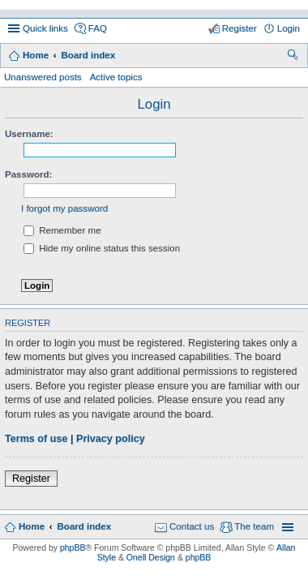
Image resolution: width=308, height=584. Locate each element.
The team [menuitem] (254, 526)
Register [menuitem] (239, 28)
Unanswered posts (43, 77)
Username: (29, 134)
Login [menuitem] (288, 28)
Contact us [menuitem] (191, 526)
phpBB (73, 547)
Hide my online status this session (102, 248)
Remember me (62, 230)
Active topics (116, 77)
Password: (28, 174)
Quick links (45, 28)
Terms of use (36, 438)
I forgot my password (64, 208)
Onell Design (150, 557)
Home (36, 55)
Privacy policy (110, 438)
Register (31, 478)
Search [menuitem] (294, 56)
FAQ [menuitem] (97, 28)
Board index (88, 55)
